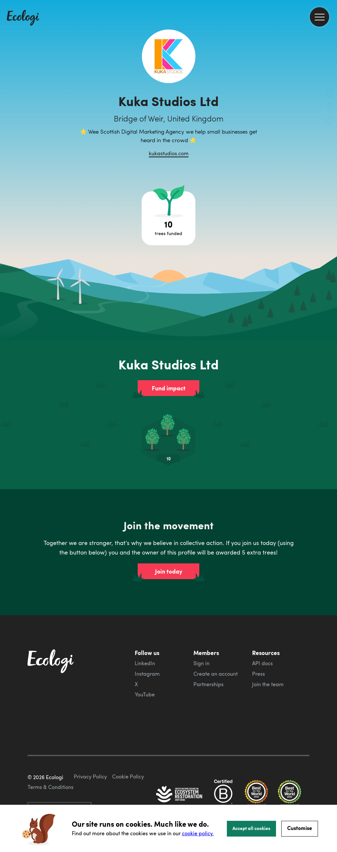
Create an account (215, 673)
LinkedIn (145, 663)
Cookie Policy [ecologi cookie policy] (128, 776)
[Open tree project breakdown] (168, 218)
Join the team (268, 684)
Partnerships (208, 684)
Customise (299, 828)
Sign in (201, 663)
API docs (262, 663)
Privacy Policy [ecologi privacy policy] (90, 776)
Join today (168, 571)
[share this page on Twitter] (329, 107)
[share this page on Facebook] (329, 93)
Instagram (147, 673)
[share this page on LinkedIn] (329, 121)
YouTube (145, 694)
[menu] (319, 17)
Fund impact (169, 388)
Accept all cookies (251, 828)
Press (258, 673)
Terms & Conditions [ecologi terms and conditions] (50, 787)
